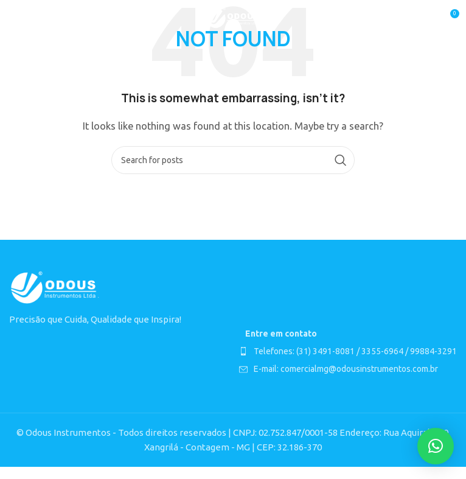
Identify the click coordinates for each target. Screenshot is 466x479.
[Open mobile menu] (15, 18)
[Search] (233, 160)
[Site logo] (233, 17)
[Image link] (54, 287)
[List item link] (348, 351)
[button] (435, 446)
